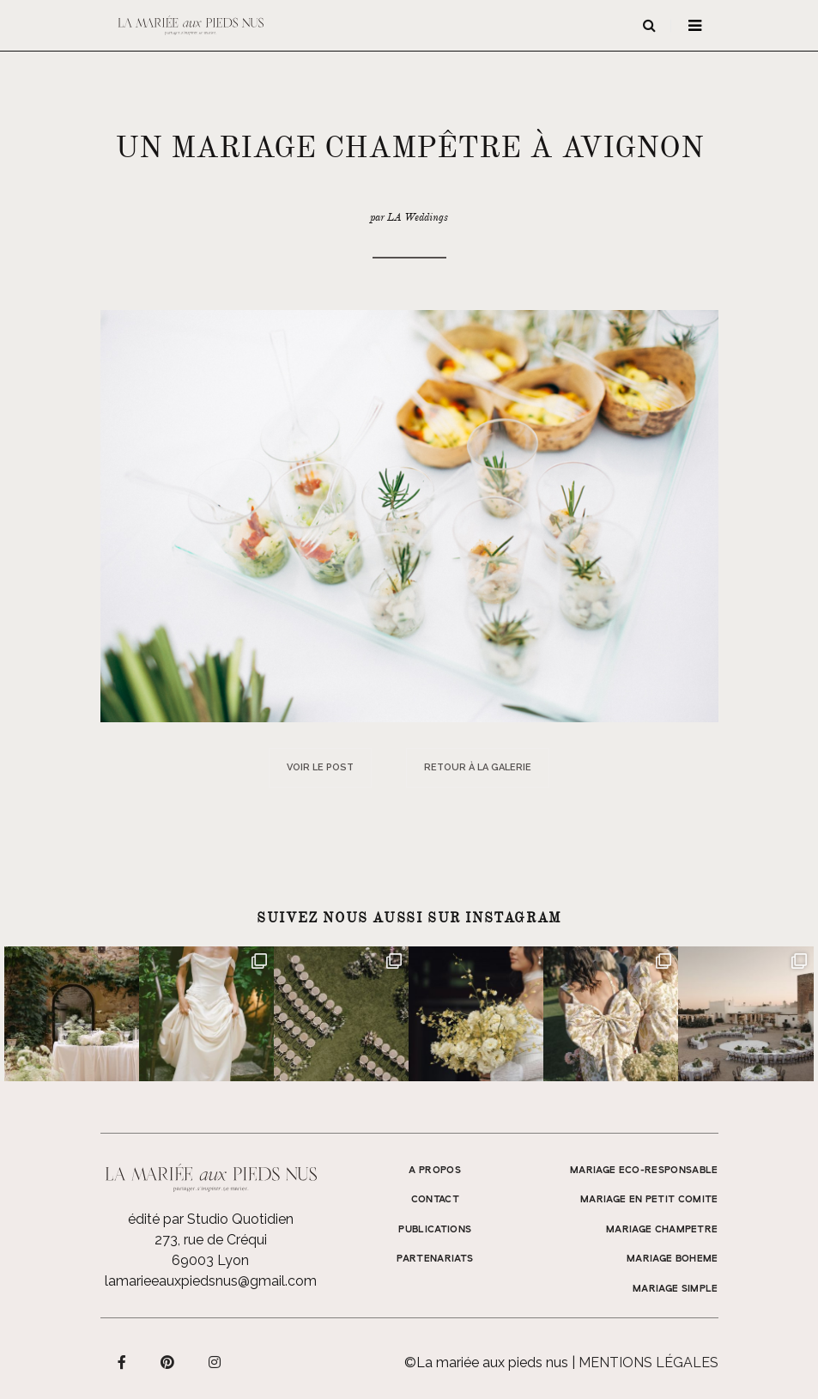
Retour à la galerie (477, 767)
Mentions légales (648, 1362)
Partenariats (435, 1259)
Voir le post (320, 767)
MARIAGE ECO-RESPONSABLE (644, 1171)
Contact (435, 1200)
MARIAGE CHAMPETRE (662, 1230)
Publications (434, 1230)
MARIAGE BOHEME (672, 1259)
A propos (435, 1171)
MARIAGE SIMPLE (675, 1289)
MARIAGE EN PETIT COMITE (649, 1200)
